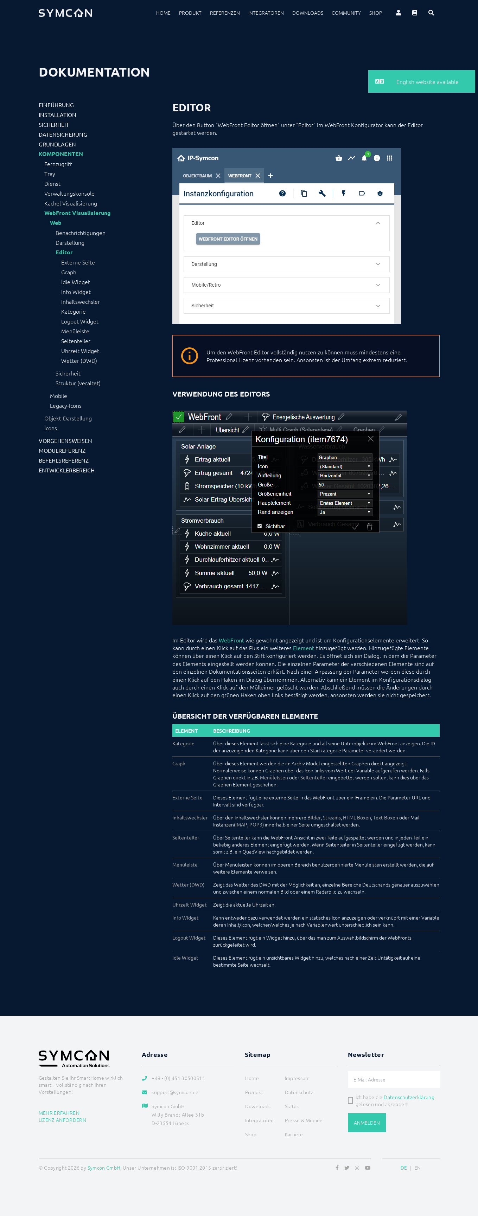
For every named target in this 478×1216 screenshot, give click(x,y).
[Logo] (65, 12)
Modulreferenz (62, 450)
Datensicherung (63, 134)
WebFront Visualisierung (77, 212)
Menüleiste (75, 330)
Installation (57, 114)
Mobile (58, 395)
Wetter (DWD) (79, 360)
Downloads (307, 12)
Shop (375, 12)
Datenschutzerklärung (409, 1096)
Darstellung (70, 242)
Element (303, 647)
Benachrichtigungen (81, 232)
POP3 (255, 824)
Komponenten (61, 153)
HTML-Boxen (357, 817)
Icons (50, 427)
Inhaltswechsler (80, 301)
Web (56, 222)
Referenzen (225, 12)
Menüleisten (274, 777)
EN (417, 1167)
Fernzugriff (58, 163)
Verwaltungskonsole (69, 193)
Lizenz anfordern (63, 1119)
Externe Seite (78, 262)
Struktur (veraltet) (78, 382)
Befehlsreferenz (64, 460)
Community (346, 12)
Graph (68, 271)
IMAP (241, 824)
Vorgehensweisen (65, 440)
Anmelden (367, 1122)
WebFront (231, 639)
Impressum (297, 1077)
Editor (64, 252)
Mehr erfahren (59, 1112)
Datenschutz (299, 1092)
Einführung (56, 104)
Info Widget (76, 291)
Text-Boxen (385, 817)
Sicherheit (54, 124)
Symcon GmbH (104, 1167)
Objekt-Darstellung (68, 417)
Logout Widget (79, 321)
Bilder (314, 817)
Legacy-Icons (66, 405)
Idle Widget (75, 281)
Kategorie (73, 311)
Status (292, 1106)
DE (404, 1167)
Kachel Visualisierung (70, 203)
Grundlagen (57, 144)
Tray (49, 173)
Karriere (294, 1134)
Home (163, 12)
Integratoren (266, 12)
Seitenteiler (75, 340)
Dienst (52, 183)
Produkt (190, 12)
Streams (332, 817)
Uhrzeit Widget (80, 350)
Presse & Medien (304, 1120)
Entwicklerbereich (67, 469)
